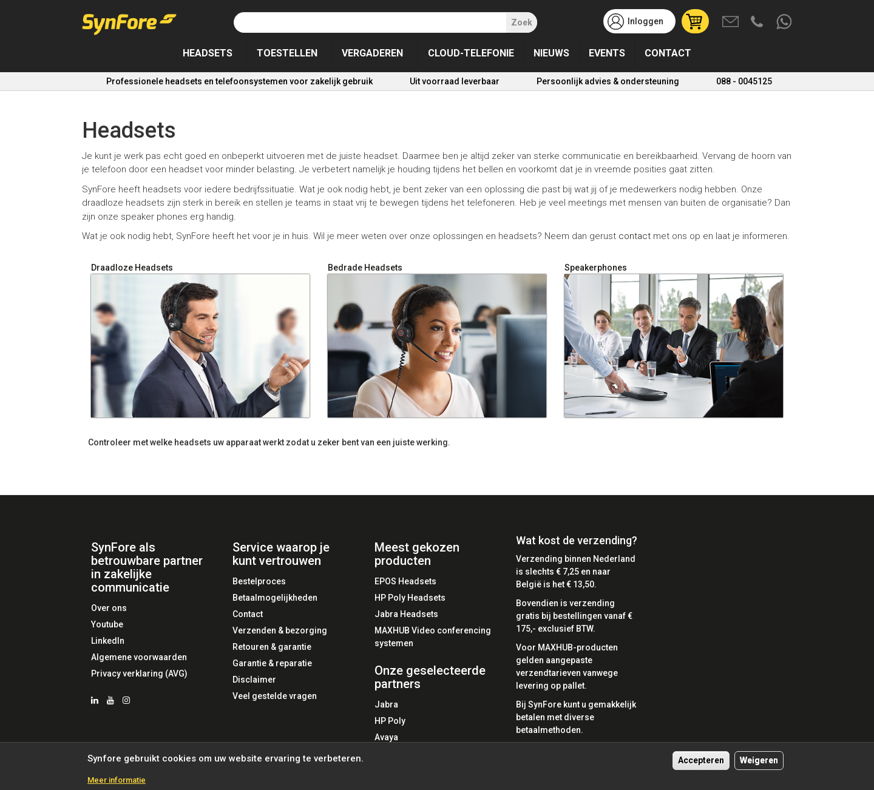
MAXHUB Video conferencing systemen (432, 637)
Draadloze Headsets (132, 267)
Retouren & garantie (271, 647)
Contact (668, 53)
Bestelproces (259, 581)
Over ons (109, 608)
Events (607, 53)
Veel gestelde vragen (274, 696)
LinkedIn (107, 641)
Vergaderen (372, 53)
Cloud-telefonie (471, 53)
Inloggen (645, 21)
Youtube (107, 624)
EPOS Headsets (405, 581)
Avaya (386, 737)
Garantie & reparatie (272, 663)
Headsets (207, 53)
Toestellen (287, 53)
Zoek (521, 22)
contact (634, 236)
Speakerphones (595, 267)
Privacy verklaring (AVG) (139, 673)
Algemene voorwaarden (139, 657)
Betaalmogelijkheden (274, 598)
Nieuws (551, 53)
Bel (758, 22)
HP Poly (389, 721)
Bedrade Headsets (365, 267)
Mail (731, 22)
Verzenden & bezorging (279, 630)
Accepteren (701, 760)
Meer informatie (116, 780)
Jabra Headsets (406, 614)
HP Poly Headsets (409, 598)
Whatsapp (784, 22)
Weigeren (759, 760)
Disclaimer (254, 679)
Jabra (386, 704)
